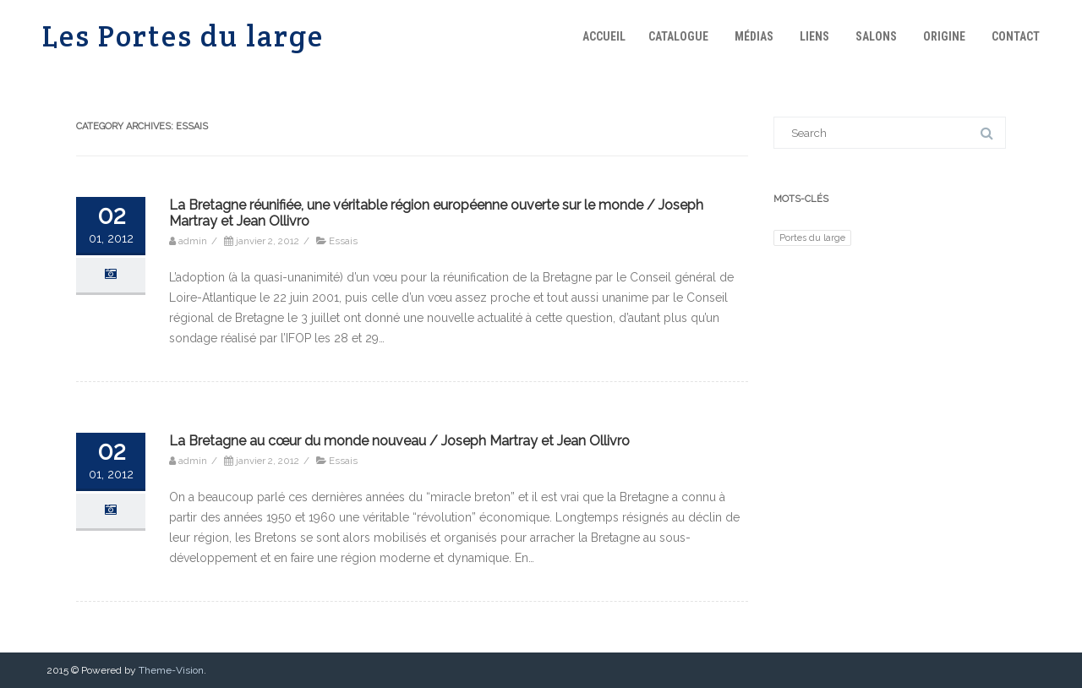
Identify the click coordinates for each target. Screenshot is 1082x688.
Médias (754, 36)
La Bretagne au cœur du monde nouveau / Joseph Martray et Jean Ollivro (399, 441)
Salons (876, 36)
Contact (1016, 36)
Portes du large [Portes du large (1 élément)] (812, 237)
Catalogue (678, 36)
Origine (944, 36)
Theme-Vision (171, 670)
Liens (814, 36)
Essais (343, 241)
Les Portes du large (183, 36)
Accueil (604, 36)
